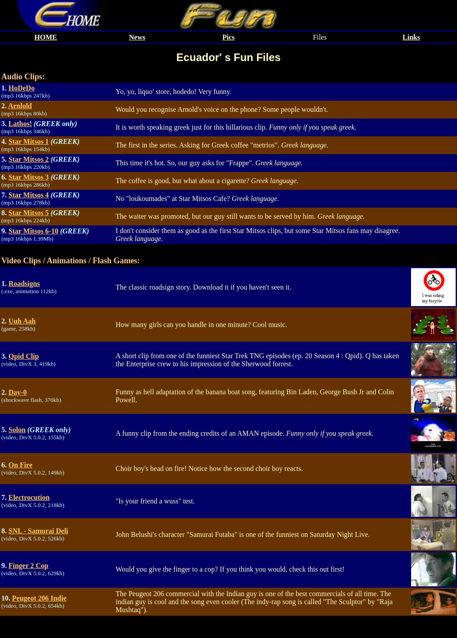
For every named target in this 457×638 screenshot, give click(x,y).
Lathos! (20, 123)
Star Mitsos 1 (28, 141)
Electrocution (29, 497)
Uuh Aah (22, 321)
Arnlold (20, 106)
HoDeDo (21, 88)
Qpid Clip (23, 356)
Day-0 (17, 392)
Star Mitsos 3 (28, 177)
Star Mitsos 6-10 (33, 231)
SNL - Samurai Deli (38, 531)
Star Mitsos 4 (28, 195)
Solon (16, 430)
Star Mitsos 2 (28, 159)
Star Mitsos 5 (28, 213)
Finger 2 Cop (28, 565)
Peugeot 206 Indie (39, 598)
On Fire (20, 465)
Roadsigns (24, 283)
